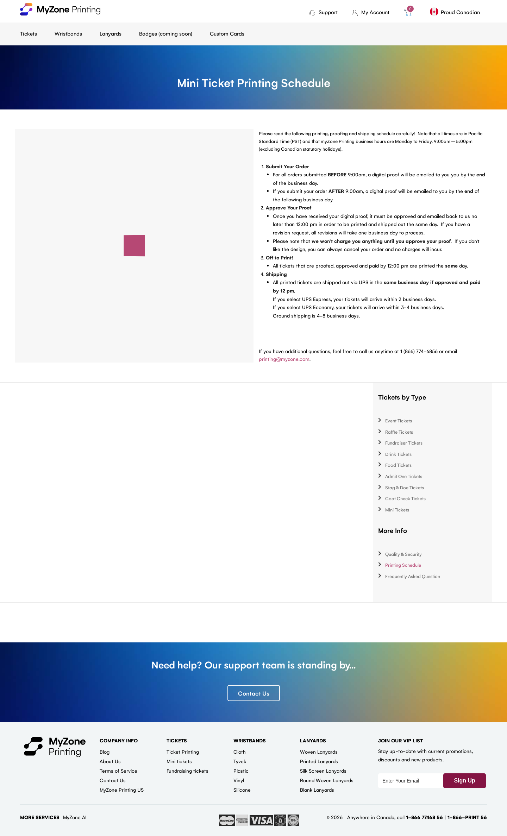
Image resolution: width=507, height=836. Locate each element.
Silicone (242, 789)
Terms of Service (118, 770)
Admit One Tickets (403, 476)
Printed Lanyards (319, 761)
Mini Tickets (397, 510)
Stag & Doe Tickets (404, 487)
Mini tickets (179, 761)
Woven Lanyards (319, 751)
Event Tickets (398, 420)
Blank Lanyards (317, 789)
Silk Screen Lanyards (323, 770)
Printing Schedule (403, 565)
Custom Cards (227, 33)
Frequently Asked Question (412, 576)
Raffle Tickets (399, 432)
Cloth (239, 751)
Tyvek (239, 761)
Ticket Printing (183, 751)
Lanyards (110, 33)
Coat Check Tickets (405, 498)
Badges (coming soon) (165, 33)
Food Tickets (398, 465)
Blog (104, 751)
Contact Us (253, 693)
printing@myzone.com (284, 359)
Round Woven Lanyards (326, 780)
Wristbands (68, 33)
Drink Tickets (398, 454)
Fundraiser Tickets (404, 443)
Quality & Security (403, 554)
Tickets (28, 33)
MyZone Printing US (122, 789)
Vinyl (238, 780)
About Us (110, 761)
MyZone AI (75, 817)
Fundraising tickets (187, 770)
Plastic (241, 770)
